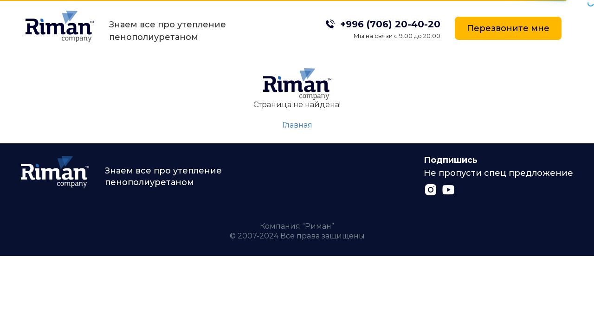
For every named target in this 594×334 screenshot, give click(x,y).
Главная (297, 125)
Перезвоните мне (508, 28)
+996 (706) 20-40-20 (390, 24)
